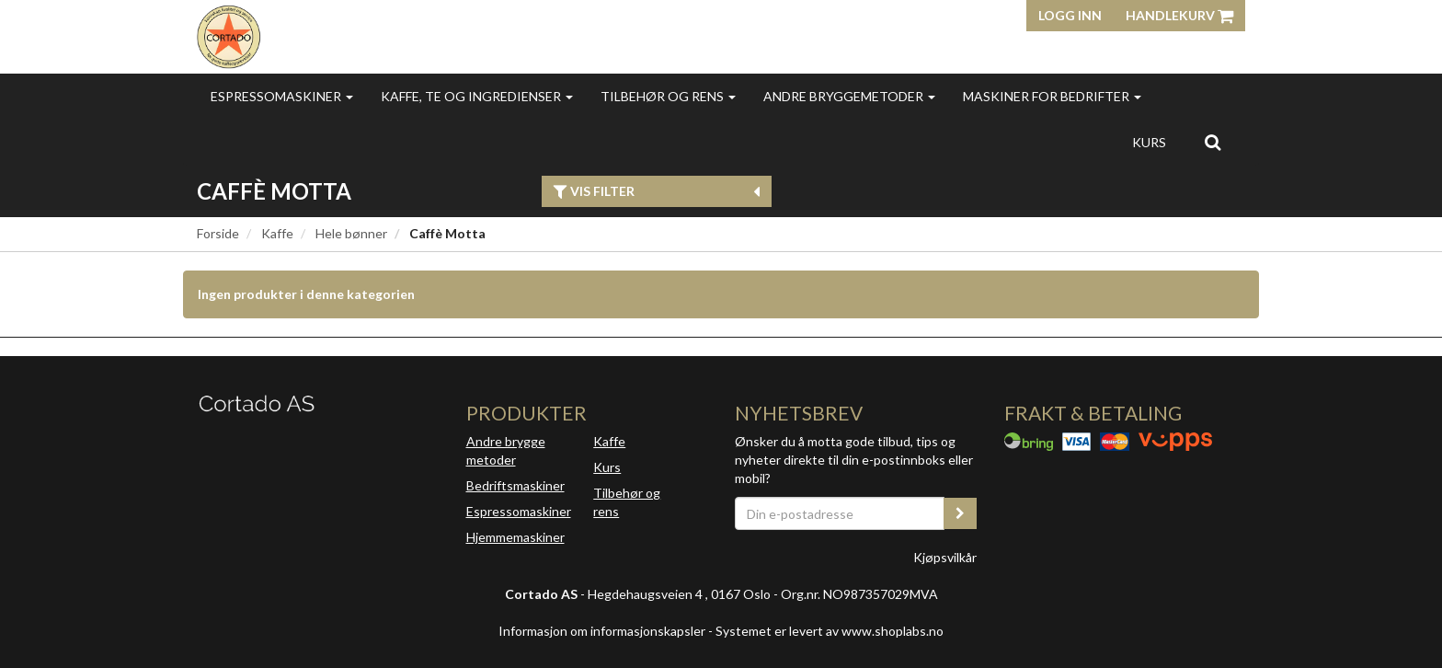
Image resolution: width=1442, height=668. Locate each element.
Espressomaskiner (282, 96)
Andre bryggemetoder (849, 96)
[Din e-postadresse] (839, 513)
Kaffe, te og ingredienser (477, 96)
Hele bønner (351, 233)
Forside (218, 233)
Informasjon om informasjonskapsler (601, 631)
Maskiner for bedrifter (1052, 96)
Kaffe (277, 233)
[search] (1212, 141)
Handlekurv (1179, 15)
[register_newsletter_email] (960, 513)
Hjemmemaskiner (515, 537)
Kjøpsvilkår (945, 557)
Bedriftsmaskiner (515, 485)
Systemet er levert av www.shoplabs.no (829, 631)
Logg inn (1070, 15)
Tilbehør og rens (668, 96)
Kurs (1149, 142)
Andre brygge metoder (505, 450)
